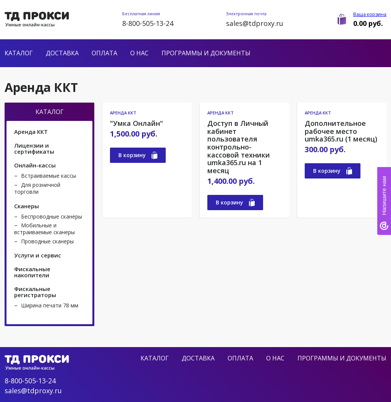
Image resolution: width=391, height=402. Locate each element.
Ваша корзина (369, 14)
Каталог (19, 53)
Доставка (62, 53)
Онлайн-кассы (35, 165)
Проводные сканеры (47, 241)
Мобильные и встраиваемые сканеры (44, 229)
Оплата (104, 53)
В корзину (137, 155)
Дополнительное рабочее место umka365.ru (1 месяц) (341, 131)
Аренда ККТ (31, 132)
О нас (139, 53)
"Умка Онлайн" (136, 123)
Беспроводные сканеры (51, 216)
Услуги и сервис (37, 255)
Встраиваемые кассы (48, 175)
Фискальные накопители (32, 272)
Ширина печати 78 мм (49, 305)
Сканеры (26, 206)
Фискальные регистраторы (35, 292)
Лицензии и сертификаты (34, 148)
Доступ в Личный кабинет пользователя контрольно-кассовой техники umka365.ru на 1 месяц (238, 147)
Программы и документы (206, 53)
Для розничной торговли (37, 188)
